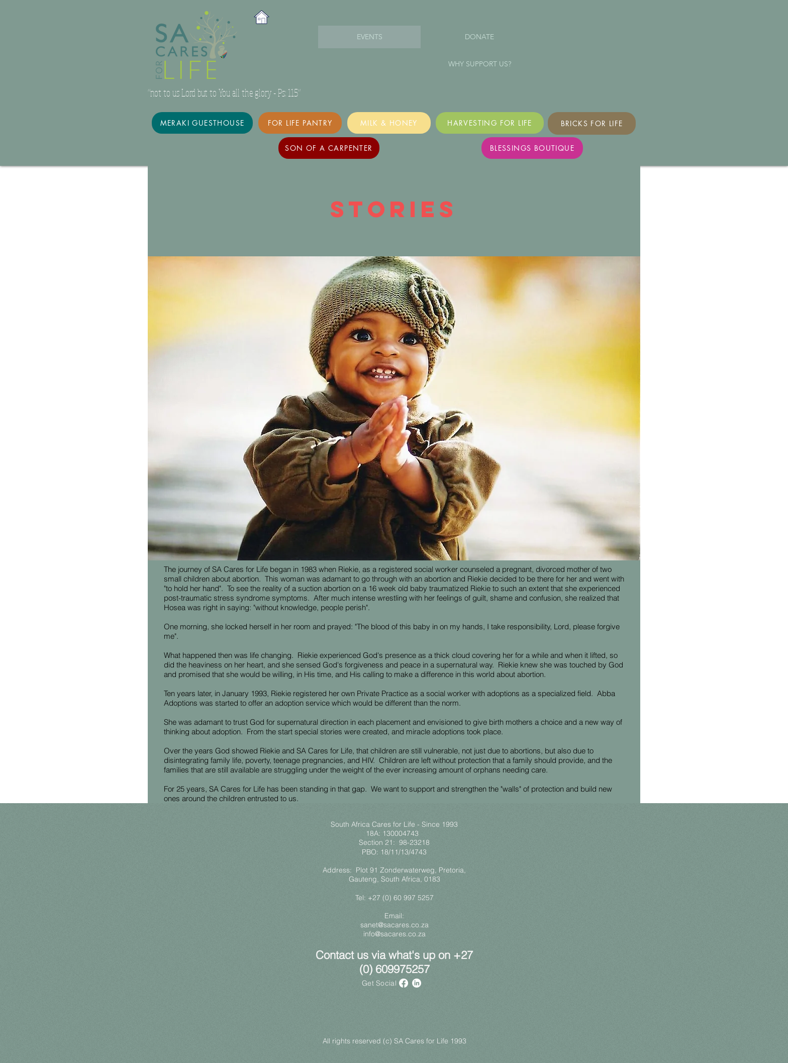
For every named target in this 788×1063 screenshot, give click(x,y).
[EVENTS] (369, 37)
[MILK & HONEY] (389, 123)
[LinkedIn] (416, 983)
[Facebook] (403, 983)
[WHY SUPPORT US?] (479, 64)
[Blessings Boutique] (532, 148)
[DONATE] (479, 37)
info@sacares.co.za (394, 933)
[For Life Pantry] (300, 123)
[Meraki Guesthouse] (202, 123)
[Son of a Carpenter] (328, 148)
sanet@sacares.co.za (394, 924)
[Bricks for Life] (592, 123)
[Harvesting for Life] (490, 123)
